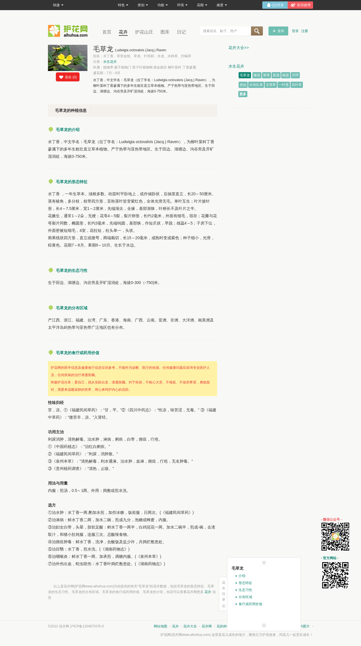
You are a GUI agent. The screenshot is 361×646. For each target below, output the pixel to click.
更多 (242, 94)
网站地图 (160, 626)
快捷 (58, 5)
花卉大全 (190, 626)
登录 (295, 31)
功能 (162, 5)
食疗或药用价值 (250, 604)
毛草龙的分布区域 (71, 308)
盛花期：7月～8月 (106, 73)
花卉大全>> (238, 47)
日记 (181, 32)
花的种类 (223, 626)
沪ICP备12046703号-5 (87, 626)
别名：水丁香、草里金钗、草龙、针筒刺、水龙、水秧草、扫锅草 (142, 56)
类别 (143, 5)
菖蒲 (276, 75)
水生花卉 (110, 62)
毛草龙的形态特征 (71, 181)
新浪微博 (304, 5)
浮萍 (295, 75)
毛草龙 (245, 75)
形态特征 (245, 583)
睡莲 (257, 75)
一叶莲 (284, 85)
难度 (222, 5)
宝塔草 (271, 85)
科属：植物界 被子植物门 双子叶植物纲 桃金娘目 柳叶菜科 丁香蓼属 (144, 67)
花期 (202, 5)
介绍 (242, 576)
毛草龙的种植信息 (71, 110)
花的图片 (303, 626)
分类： (105, 62)
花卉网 (69, 31)
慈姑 (243, 85)
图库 (165, 32)
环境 (182, 5)
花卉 (123, 32)
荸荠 (266, 75)
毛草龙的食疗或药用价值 (77, 352)
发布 (281, 31)
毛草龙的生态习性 (71, 270)
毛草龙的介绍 (68, 129)
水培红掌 (256, 85)
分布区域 (245, 597)
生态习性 (245, 590)
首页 (106, 32)
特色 (123, 5)
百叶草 (297, 85)
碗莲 (285, 75)
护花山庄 (144, 32)
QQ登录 (278, 5)
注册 (304, 31)
